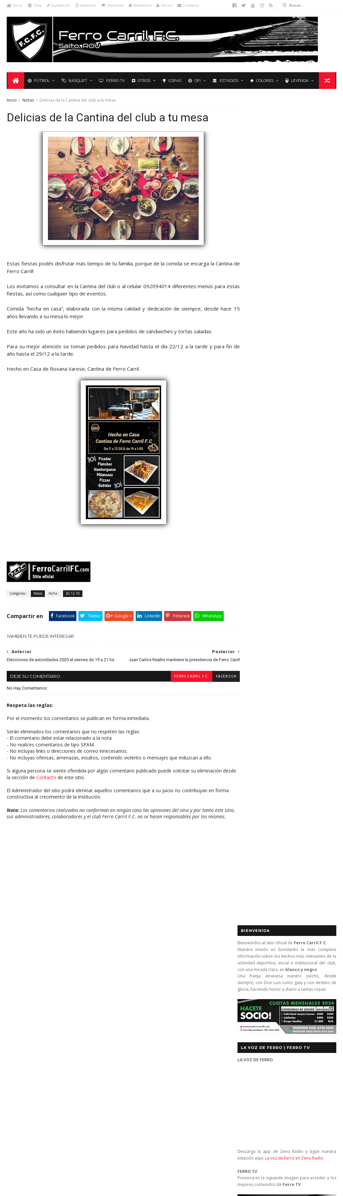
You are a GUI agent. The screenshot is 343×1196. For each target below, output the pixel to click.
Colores (261, 81)
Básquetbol (55, 970)
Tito (144, 1153)
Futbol (254, 475)
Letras (99, 999)
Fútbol (38, 81)
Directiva (112, 5)
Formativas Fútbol (82, 989)
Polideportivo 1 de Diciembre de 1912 (48, 1009)
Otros (140, 81)
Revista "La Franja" (28, 1029)
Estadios (224, 81)
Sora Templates (103, 1188)
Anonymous (153, 1089)
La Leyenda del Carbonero (57, 999)
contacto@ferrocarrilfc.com (279, 995)
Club (35, 5)
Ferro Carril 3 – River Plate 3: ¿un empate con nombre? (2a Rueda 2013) (184, 1029)
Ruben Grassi (68, 1029)
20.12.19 (73, 595)
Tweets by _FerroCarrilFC (264, 460)
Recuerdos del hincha (73, 1019)
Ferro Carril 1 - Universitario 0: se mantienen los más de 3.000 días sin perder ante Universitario (184, 975)
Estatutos (85, 5)
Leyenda (296, 81)
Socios (164, 5)
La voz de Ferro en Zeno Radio (294, 330)
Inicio (15, 5)
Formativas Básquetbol (33, 989)
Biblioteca (140, 5)
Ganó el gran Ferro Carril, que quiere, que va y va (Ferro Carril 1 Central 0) (184, 1002)
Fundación (58, 5)
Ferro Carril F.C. (179, 684)
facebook (213, 684)
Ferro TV (111, 81)
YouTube (289, 661)
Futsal (319, 475)
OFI (194, 81)
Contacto (188, 5)
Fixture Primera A (83, 980)
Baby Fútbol (22, 970)
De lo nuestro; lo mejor (34, 980)
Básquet (73, 81)
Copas (171, 81)
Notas (28, 101)
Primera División (27, 1019)
